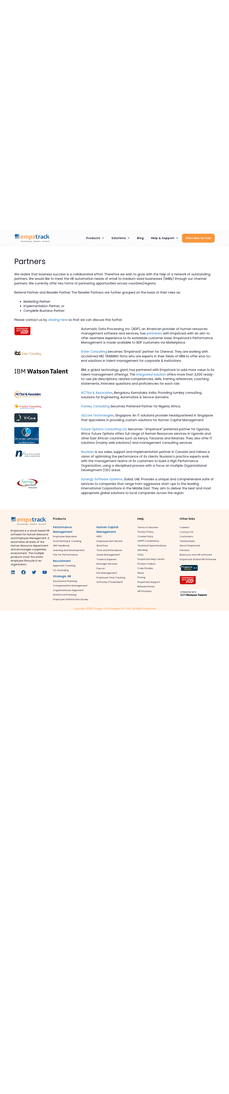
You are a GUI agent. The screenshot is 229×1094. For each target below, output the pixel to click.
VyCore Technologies (97, 415)
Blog (140, 238)
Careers (184, 527)
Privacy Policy (145, 532)
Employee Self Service (109, 541)
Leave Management (108, 554)
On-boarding (61, 570)
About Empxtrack (190, 545)
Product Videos (146, 563)
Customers (186, 536)
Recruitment (62, 561)
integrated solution (151, 374)
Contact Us (186, 532)
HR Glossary (144, 591)
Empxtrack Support (148, 582)
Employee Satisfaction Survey (70, 599)
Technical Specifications (151, 545)
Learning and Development (69, 550)
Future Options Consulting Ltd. (104, 429)
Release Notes (145, 586)
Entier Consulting (94, 351)
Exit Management (106, 573)
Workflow (102, 545)
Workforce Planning (64, 594)
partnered (154, 333)
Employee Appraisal (65, 536)
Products (97, 238)
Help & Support (166, 238)
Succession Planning (65, 581)
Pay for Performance (65, 554)
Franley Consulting (95, 406)
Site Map (142, 550)
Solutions (122, 238)
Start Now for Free (198, 238)
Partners (185, 550)
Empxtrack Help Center (151, 559)
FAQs (140, 554)
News (140, 573)
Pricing (141, 577)
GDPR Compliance (148, 541)
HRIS (99, 536)
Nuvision (87, 452)
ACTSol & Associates (97, 393)
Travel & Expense (106, 559)
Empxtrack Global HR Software (198, 559)
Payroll (100, 568)
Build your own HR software (196, 554)
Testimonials (187, 541)
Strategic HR (62, 576)
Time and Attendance (109, 550)
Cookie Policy (145, 536)
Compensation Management (70, 585)
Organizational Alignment (68, 590)
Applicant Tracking (64, 565)
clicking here (57, 320)
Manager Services (106, 563)
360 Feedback (61, 545)
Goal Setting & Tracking (67, 541)
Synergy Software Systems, (102, 479)
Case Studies (145, 568)
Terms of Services (147, 527)
